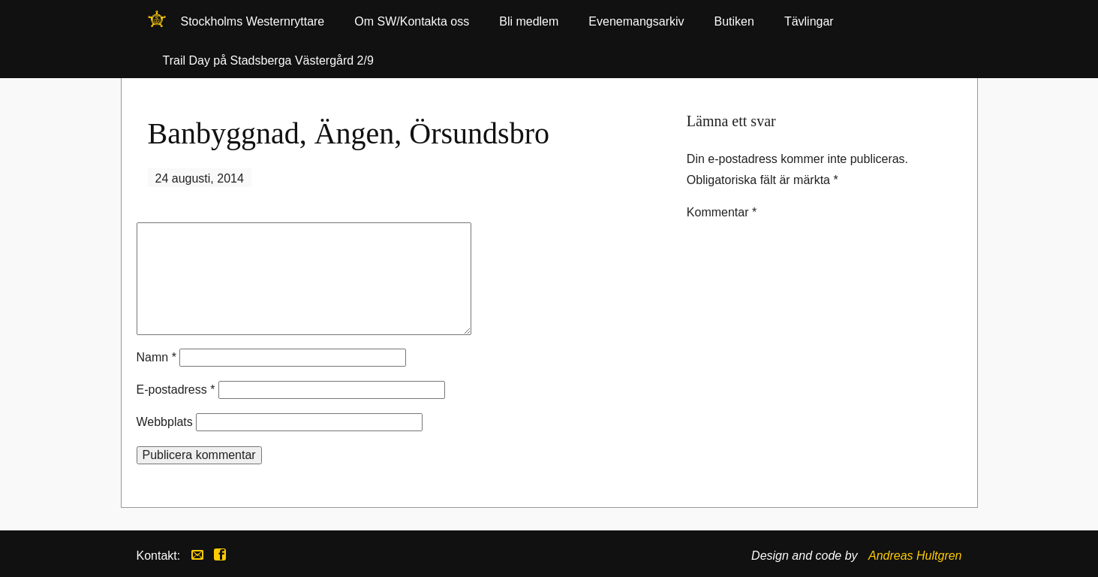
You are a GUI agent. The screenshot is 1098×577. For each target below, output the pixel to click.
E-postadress (176, 389)
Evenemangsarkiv (636, 21)
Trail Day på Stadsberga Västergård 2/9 (268, 60)
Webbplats (165, 421)
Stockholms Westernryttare (157, 24)
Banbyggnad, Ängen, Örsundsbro (349, 133)
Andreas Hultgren (915, 555)
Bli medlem (528, 21)
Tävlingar (809, 21)
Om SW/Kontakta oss (411, 21)
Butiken (734, 21)
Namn (156, 357)
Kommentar (722, 212)
